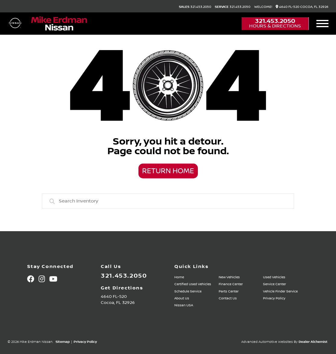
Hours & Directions (275, 26)
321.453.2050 (195, 7)
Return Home (168, 171)
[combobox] (168, 201)
